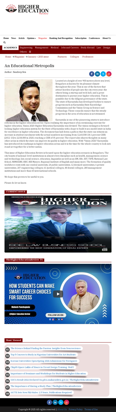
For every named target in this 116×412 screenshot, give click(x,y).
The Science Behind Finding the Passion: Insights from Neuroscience (46, 348)
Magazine (42, 38)
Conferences (94, 38)
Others (23, 51)
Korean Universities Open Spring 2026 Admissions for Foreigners (44, 361)
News (13, 38)
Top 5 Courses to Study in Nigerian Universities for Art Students (43, 354)
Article (21, 38)
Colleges (74, 56)
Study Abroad (88, 47)
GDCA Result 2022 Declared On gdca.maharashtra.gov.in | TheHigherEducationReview (54, 380)
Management (41, 47)
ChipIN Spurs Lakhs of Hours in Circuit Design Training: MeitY (42, 367)
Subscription (80, 38)
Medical (55, 47)
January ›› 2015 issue (38, 56)
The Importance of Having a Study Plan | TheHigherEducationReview (46, 386)
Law (99, 47)
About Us (106, 38)
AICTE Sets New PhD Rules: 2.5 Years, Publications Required (41, 392)
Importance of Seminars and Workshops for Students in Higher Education (48, 373)
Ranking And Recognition (61, 38)
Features (62, 56)
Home (6, 38)
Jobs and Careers (70, 47)
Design (106, 47)
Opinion (31, 38)
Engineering (26, 47)
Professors (87, 56)
